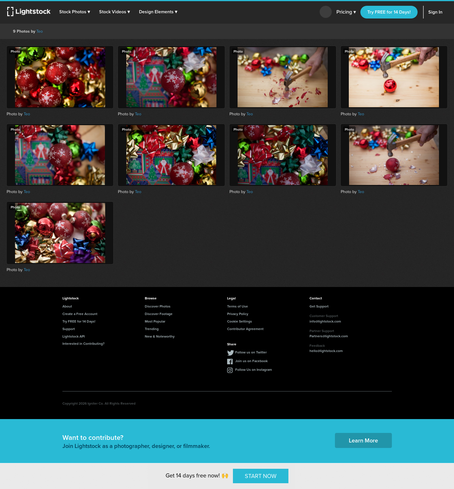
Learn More (363, 440)
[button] (75, 12)
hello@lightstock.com (326, 350)
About (67, 306)
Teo (39, 31)
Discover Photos (158, 306)
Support (68, 328)
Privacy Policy (237, 313)
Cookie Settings (239, 321)
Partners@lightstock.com (329, 336)
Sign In (435, 12)
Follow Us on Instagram (253, 369)
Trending (152, 328)
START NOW (261, 475)
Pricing (346, 12)
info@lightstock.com (325, 321)
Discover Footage (159, 313)
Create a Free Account (79, 313)
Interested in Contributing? (83, 343)
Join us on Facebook (251, 360)
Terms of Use (237, 306)
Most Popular (155, 321)
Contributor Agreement (245, 328)
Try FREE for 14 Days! (389, 12)
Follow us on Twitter (251, 352)
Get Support (319, 306)
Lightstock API (73, 336)
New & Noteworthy (160, 336)
